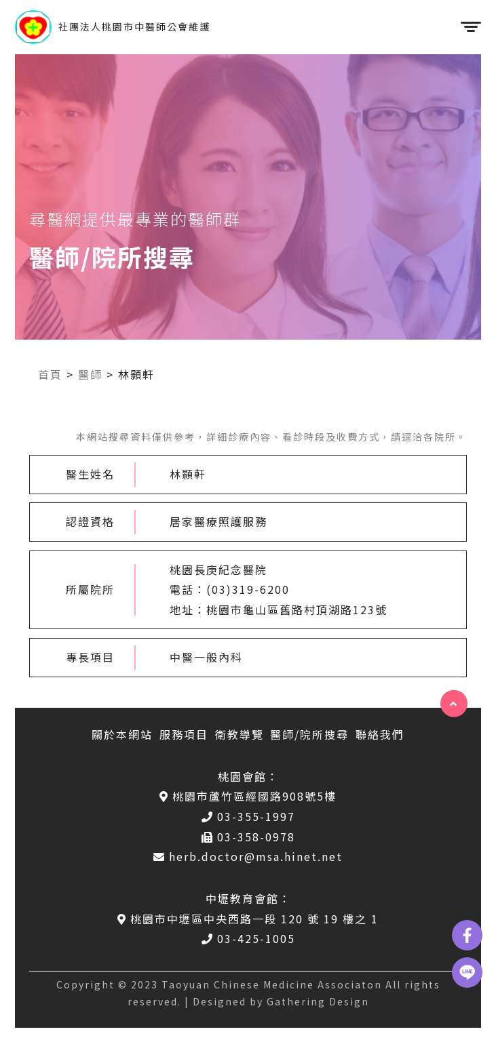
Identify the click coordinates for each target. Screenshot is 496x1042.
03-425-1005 (248, 938)
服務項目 (183, 734)
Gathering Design (318, 1001)
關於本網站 (122, 734)
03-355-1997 (248, 816)
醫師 (90, 374)
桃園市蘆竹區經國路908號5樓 (248, 796)
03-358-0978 (248, 836)
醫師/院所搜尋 (309, 734)
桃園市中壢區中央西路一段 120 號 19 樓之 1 (248, 918)
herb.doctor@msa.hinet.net (248, 856)
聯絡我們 (380, 734)
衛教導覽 (239, 734)
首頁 (50, 374)
